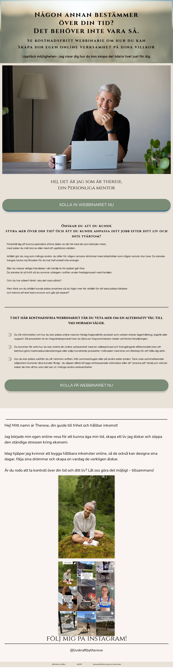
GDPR (79, 664)
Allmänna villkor (59, 664)
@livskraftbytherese (86, 650)
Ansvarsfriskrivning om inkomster (107, 664)
